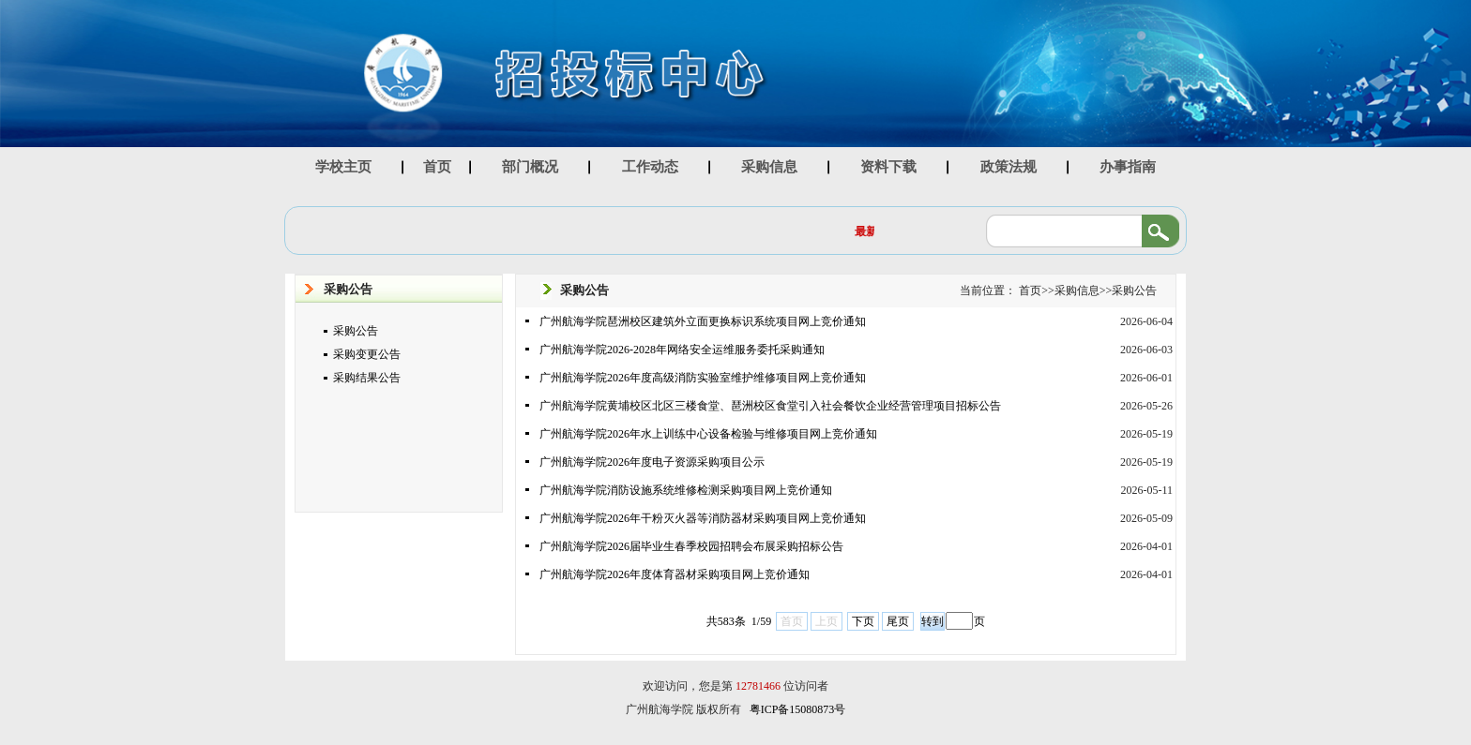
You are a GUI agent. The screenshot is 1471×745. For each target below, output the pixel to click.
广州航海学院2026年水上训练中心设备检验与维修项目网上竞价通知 (708, 433)
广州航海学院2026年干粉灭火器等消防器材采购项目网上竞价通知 (702, 518)
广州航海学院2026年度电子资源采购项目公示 (652, 462)
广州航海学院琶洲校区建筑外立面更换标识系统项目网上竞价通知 (702, 321)
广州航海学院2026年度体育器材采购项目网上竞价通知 (674, 574)
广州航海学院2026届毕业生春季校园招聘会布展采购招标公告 (691, 546)
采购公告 (355, 330)
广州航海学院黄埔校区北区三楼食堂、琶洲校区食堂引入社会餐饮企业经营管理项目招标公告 (770, 405)
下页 (863, 621)
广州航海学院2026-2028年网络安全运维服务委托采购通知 (682, 349)
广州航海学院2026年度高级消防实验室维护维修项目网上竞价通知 (702, 377)
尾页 (898, 621)
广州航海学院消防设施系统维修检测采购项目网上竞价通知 (685, 490)
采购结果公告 (367, 377)
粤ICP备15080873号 (798, 709)
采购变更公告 (367, 354)
